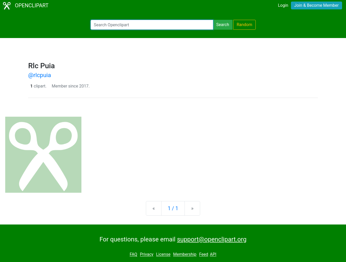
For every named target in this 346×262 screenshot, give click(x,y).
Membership (184, 254)
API (213, 254)
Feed (203, 254)
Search (222, 24)
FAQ (133, 254)
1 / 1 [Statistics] (173, 208)
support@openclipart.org (211, 239)
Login (283, 5)
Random (244, 24)
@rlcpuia (39, 75)
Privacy (146, 254)
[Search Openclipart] (152, 25)
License (163, 254)
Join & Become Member (316, 5)
